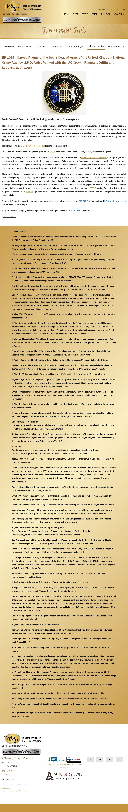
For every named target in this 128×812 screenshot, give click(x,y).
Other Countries (95, 46)
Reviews (105, 14)
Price (94, 14)
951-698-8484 (7, 771)
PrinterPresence (19, 791)
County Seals (57, 46)
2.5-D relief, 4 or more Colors (32, 146)
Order (123, 9)
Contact (101, 9)
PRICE (52, 151)
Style (85, 14)
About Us (119, 14)
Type (75, 14)
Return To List (9, 216)
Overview (9, 46)
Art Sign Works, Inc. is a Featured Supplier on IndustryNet (64, 763)
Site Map (6, 788)
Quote (109, 9)
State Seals (41, 46)
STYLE (93, 188)
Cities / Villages (75, 46)
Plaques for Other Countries (94, 157)
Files (116, 9)
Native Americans (117, 46)
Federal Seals (24, 46)
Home (66, 14)
